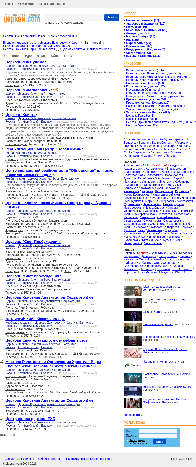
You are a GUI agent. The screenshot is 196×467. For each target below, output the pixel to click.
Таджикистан (141, 152)
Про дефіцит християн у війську (164, 299)
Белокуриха (159, 252)
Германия (183, 142)
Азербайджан (163, 139)
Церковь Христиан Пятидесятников (85, 49)
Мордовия (168, 201)
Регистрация (25, 4)
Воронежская (174, 175)
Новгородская (133, 207)
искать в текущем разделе (64, 22)
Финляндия (131, 155)
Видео (28, 56)
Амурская (176, 165)
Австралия (144, 139)
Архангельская (133, 168)
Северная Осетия (135, 223)
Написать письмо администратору (89, 458)
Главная (7, 4)
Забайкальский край (168, 178)
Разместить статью (52, 4)
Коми (127, 194)
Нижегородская (173, 204)
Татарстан (157, 227)
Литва (158, 149)
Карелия (147, 191)
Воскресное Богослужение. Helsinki (166, 374)
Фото (15, 56)
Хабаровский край (155, 233)
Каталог (130, 13)
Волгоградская (133, 175)
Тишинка (146, 269)
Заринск (185, 256)
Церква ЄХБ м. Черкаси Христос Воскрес (165, 351)
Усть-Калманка (182, 269)
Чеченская (174, 236)
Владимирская (183, 171)
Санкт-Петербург (168, 217)
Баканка (129, 252)
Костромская (141, 194)
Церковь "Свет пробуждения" (33, 276)
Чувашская (131, 240)
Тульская (130, 230)
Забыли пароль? (139, 443)
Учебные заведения (60, 35)
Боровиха (185, 252)
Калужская (131, 188)
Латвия (146, 149)
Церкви (8, 35)
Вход (159, 441)
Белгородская (133, 171)
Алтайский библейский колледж (35, 319)
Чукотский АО (150, 240)
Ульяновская (132, 233)
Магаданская (134, 201)
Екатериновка (168, 256)
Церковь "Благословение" (29, 90)
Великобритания (163, 142)
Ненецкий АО (152, 204)
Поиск (112, 17)
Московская (185, 201)
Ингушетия (149, 181)
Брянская (151, 171)
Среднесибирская (157, 265)
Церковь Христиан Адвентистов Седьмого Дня (34, 45)
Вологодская (154, 175)
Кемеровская (164, 191)
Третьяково (162, 269)
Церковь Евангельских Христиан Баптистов (69, 42)
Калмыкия (174, 184)
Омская (173, 207)
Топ (4, 56)
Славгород (170, 262)
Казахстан (169, 145)
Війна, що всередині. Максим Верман (168, 386)
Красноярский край (136, 197)
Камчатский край (151, 188)
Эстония (171, 155)
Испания (154, 145)
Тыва (141, 230)
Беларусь (130, 142)
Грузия (128, 145)
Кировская (182, 191)
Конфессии (132, 63)
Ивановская (132, 181)
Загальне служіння (155, 361)
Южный (180, 272)
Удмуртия (171, 230)
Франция (147, 155)
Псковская (165, 214)
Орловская (152, 210)
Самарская (147, 217)
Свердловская (172, 220)
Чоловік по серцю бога (158, 324)
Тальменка (131, 269)
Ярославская (153, 243)
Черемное (130, 272)
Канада (183, 145)
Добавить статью (49, 458)
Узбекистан (160, 152)
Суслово (177, 265)
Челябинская (156, 236)
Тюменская (154, 230)
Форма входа (134, 422)
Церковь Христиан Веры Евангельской (29, 49)
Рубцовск (130, 262)
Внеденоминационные (18, 42)
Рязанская (131, 217)
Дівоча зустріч (152, 311)
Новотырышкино (177, 259)
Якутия (166, 240)
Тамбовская (140, 227)
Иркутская (166, 181)
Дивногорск (148, 256)
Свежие (41, 56)
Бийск (173, 252)
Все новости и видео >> (142, 280)
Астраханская (155, 168)
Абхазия (129, 139)
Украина (175, 152)
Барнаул (47, 68)
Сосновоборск (133, 265)
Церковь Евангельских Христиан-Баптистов (46, 340)
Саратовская (132, 220)
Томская (186, 227)
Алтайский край (28, 68)
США (127, 152)
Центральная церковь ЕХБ (30, 419)
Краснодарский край (166, 194)
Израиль (140, 145)
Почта (68, 56)
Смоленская (158, 223)
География (132, 132)
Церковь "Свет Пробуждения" (33, 241)
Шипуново (166, 272)
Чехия (159, 155)
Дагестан (130, 178)
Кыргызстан (131, 149)
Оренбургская (133, 210)
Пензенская (169, 210)
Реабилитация (30, 35)
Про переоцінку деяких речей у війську (169, 336)
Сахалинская (152, 220)
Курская (174, 197)
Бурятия (165, 171)
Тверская (173, 227)
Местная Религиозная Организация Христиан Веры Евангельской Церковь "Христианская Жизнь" (53, 364)
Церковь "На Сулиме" (25, 62)
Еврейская (145, 178)
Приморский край (143, 214)
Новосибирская (155, 207)
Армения (180, 139)
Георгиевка (131, 256)
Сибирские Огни (149, 262)
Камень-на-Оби (134, 259)
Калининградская (153, 184)
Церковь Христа (20, 114)
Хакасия (175, 233)
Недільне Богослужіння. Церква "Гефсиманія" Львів (164, 401)
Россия (10, 68)
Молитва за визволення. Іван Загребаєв (162, 288)
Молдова (170, 149)
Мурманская (132, 204)
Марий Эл (151, 201)
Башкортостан (176, 168)
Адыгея (129, 165)
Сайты (55, 56)
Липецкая (188, 197)
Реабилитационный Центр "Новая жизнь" (44, 149)
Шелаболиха (148, 272)
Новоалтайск (155, 259)
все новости (132, 414)
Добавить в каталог (18, 458)
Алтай (140, 165)
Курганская (159, 197)
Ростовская (181, 214)
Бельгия (144, 142)
